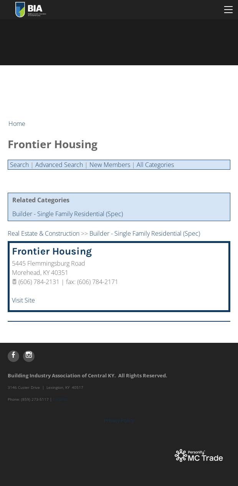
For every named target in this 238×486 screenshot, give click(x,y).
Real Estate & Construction (43, 233)
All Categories (155, 164)
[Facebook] (13, 356)
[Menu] (228, 9)
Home (16, 123)
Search (19, 164)
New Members (109, 164)
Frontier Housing (52, 251)
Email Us (60, 399)
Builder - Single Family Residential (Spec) (67, 214)
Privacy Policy (119, 420)
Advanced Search (59, 164)
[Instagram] (29, 356)
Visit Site (23, 300)
